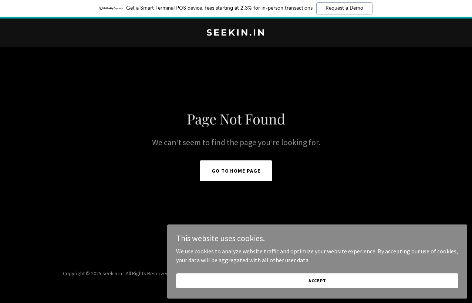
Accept (389, 276)
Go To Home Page (236, 170)
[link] (236, 33)
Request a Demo (344, 8)
